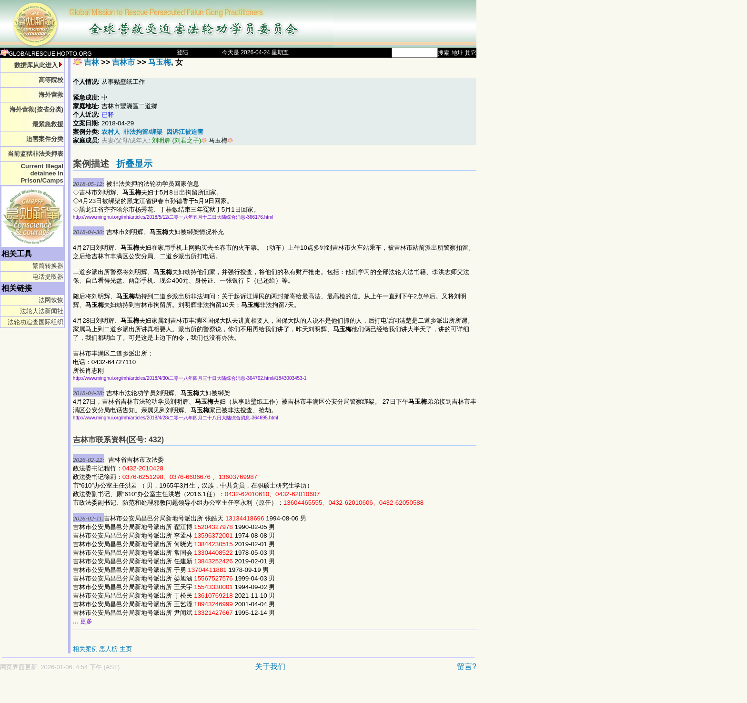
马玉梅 (159, 62)
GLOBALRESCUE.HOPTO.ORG (46, 54)
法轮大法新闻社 (41, 311)
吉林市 (123, 62)
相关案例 (85, 648)
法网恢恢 (51, 300)
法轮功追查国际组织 (35, 322)
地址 (457, 53)
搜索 (443, 53)
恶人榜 (108, 648)
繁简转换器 (47, 265)
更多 (86, 621)
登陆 (182, 52)
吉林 (91, 62)
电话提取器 (47, 276)
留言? (466, 666)
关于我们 (270, 666)
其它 (470, 53)
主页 (126, 648)
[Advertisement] (205, 691)
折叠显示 (134, 164)
